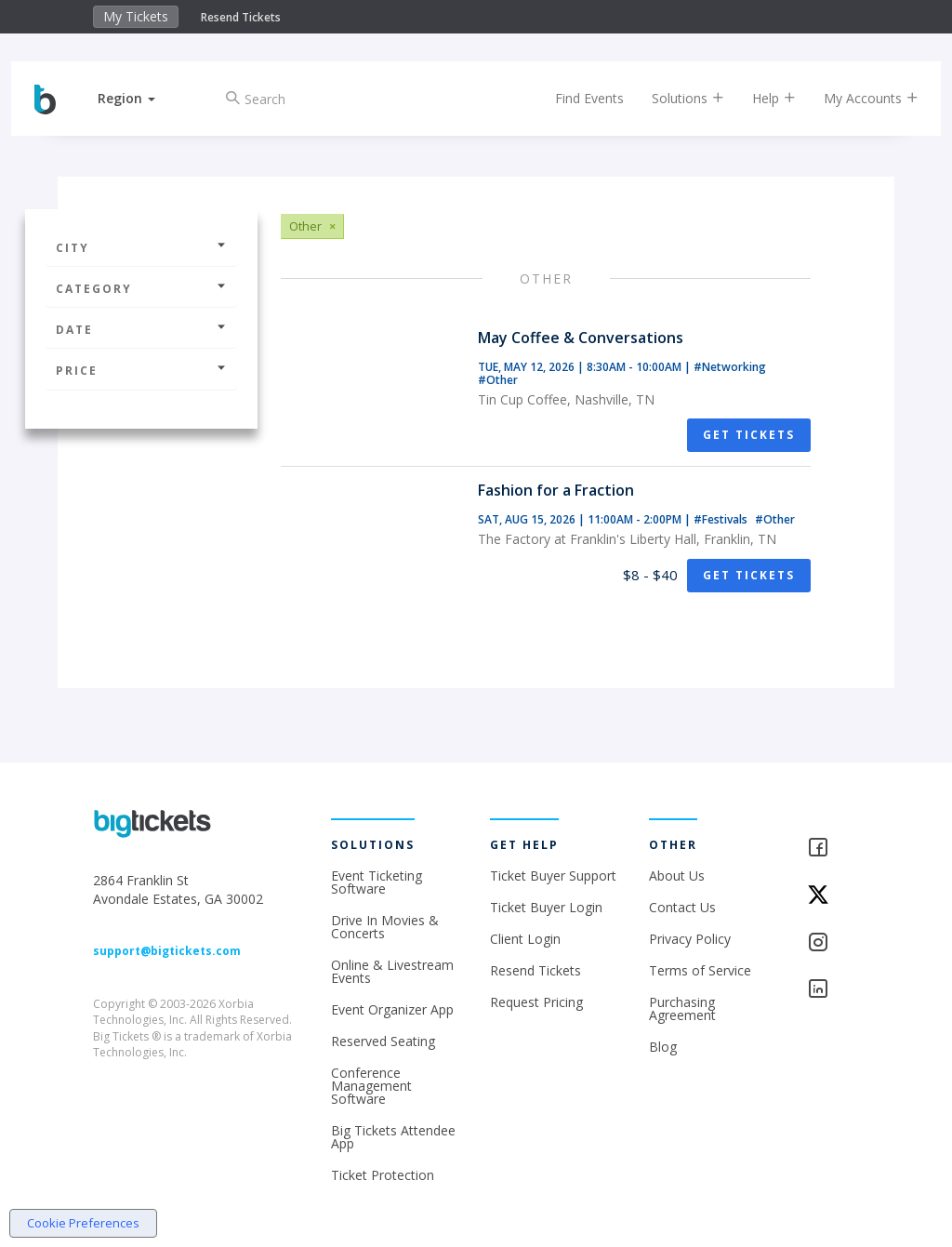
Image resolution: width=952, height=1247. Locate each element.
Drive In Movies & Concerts (385, 926)
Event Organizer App (392, 1009)
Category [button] (141, 289)
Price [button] (141, 370)
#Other (498, 380)
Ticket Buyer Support (553, 875)
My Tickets (135, 16)
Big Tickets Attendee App (393, 1136)
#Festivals (722, 519)
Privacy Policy (690, 939)
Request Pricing (536, 1002)
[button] (140, 98)
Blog (663, 1046)
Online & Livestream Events (392, 971)
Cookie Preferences (83, 1222)
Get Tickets (749, 435)
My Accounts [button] (857, 98)
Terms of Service (700, 970)
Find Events (575, 98)
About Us (677, 875)
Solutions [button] (674, 98)
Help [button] (760, 98)
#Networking (730, 367)
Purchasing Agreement (682, 1008)
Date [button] (141, 330)
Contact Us (682, 907)
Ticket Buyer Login (546, 907)
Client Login (525, 939)
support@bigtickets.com (167, 951)
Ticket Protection (382, 1175)
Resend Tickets (241, 17)
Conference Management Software (371, 1086)
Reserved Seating (383, 1041)
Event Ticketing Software (376, 882)
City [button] (141, 248)
